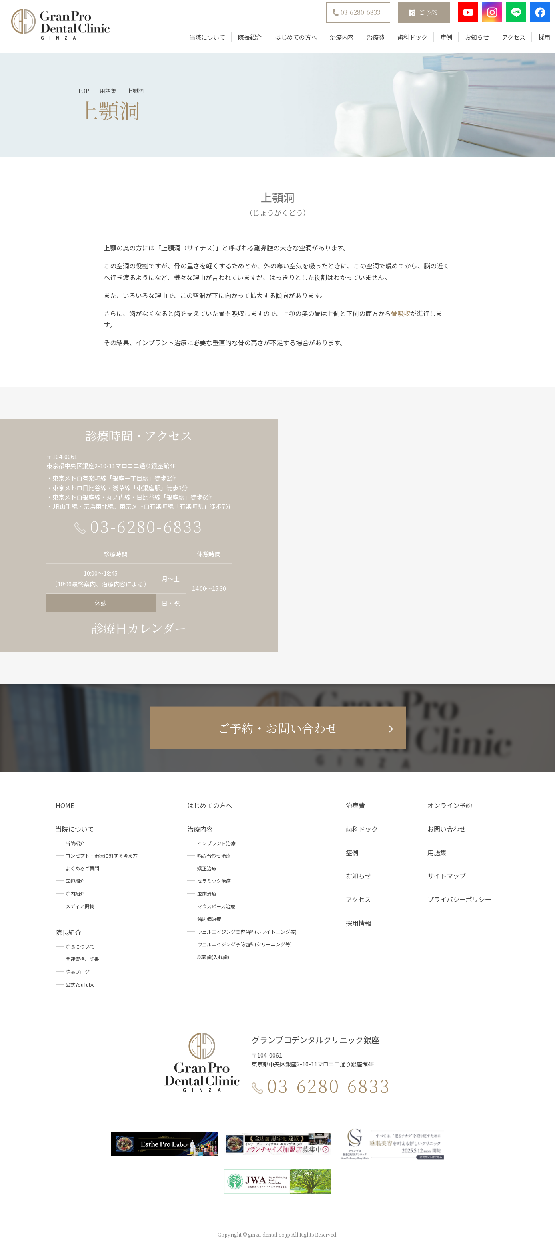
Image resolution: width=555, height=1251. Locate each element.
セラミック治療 (214, 880)
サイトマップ (446, 875)
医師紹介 (75, 880)
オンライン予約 (449, 805)
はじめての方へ (288, 41)
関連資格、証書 (82, 958)
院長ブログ (78, 971)
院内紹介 (75, 893)
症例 (438, 41)
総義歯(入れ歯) (213, 956)
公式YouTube (80, 984)
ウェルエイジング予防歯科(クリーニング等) (244, 944)
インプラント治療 (216, 843)
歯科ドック (404, 41)
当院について (199, 41)
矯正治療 (206, 868)
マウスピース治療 (216, 905)
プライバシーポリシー (459, 899)
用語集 (437, 852)
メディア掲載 (80, 905)
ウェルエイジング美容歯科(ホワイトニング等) (247, 931)
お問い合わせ (446, 829)
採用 (536, 41)
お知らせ (469, 41)
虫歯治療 (206, 893)
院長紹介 (242, 41)
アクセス (505, 41)
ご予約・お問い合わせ (278, 728)
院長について (80, 946)
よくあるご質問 (82, 868)
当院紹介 (75, 843)
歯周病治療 (209, 918)
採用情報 (358, 923)
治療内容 (334, 41)
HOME (65, 805)
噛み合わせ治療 (214, 855)
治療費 (368, 41)
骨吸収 (400, 313)
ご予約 (420, 16)
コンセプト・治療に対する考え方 (102, 855)
